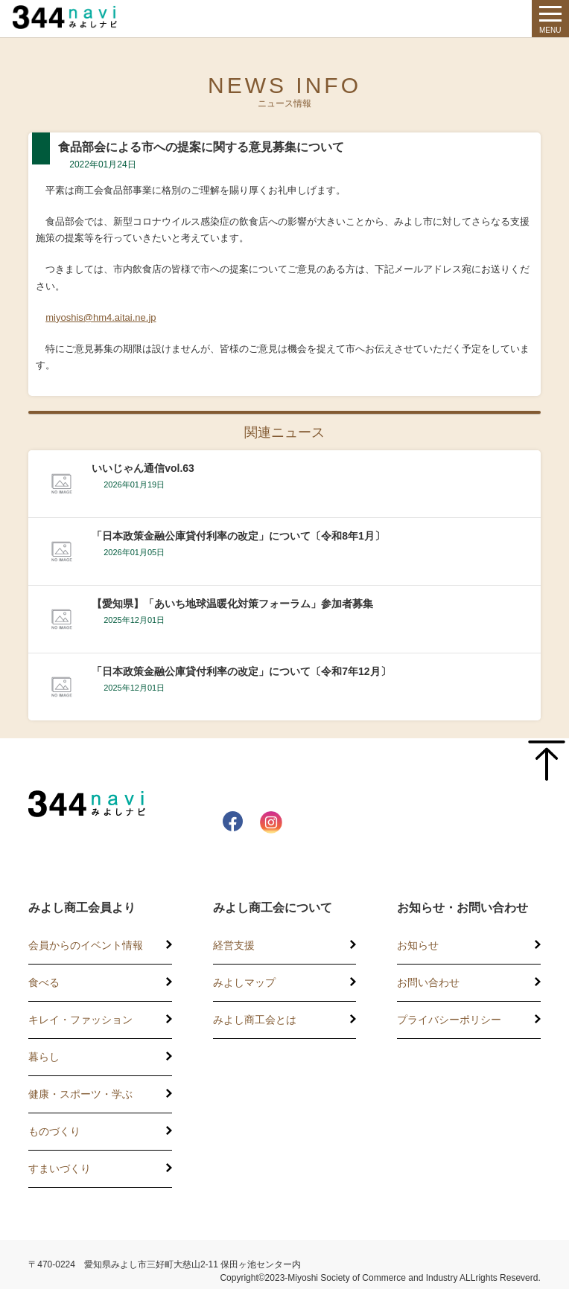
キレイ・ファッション (80, 1020)
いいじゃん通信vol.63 (143, 468)
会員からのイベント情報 (85, 945)
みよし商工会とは (254, 1020)
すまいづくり (59, 1168)
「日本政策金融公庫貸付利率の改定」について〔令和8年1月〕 (238, 536)
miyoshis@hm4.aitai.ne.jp (100, 317)
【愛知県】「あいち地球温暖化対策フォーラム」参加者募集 (232, 604)
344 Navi (76, 17)
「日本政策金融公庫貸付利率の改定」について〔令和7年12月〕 (241, 671)
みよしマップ (244, 982)
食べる (44, 982)
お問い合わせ (428, 982)
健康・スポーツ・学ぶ (80, 1094)
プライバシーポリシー (449, 1020)
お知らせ (418, 945)
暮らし (44, 1057)
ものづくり (54, 1131)
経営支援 (234, 945)
